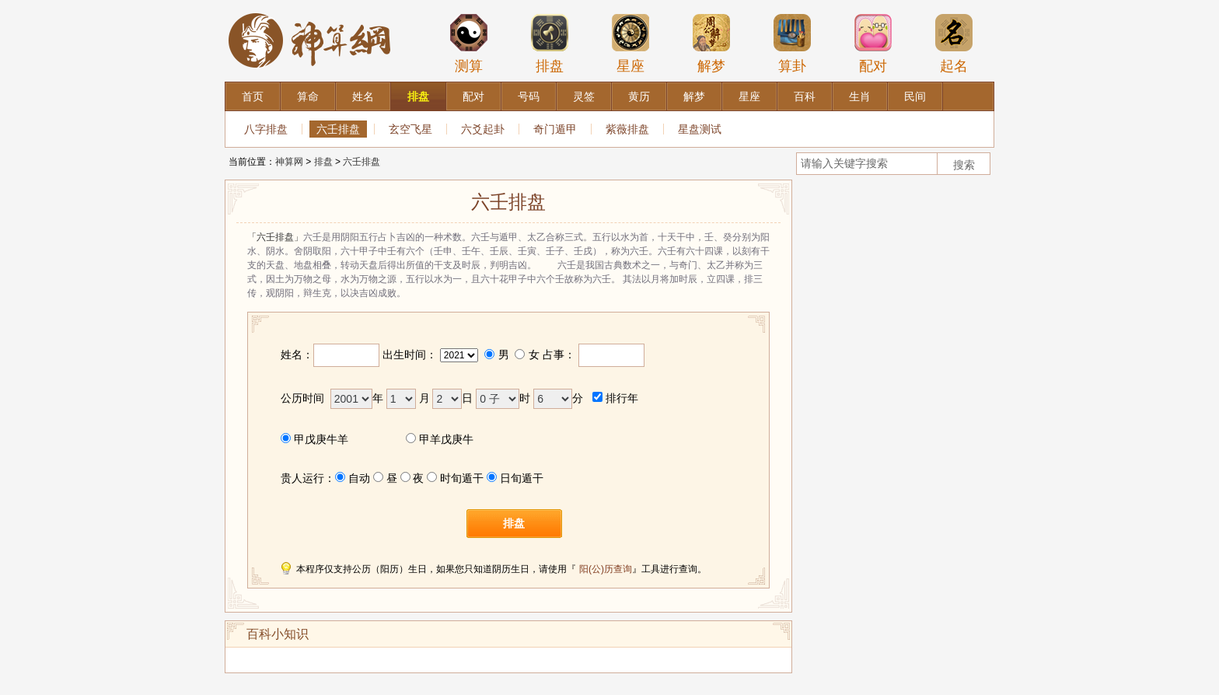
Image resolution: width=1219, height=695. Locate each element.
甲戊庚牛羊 (321, 439)
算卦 (792, 43)
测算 (468, 43)
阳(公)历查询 (605, 569)
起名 (953, 43)
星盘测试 (699, 129)
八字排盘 (266, 129)
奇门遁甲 (555, 129)
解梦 (711, 43)
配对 (873, 43)
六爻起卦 (483, 129)
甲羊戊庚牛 (446, 439)
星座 (630, 43)
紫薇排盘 (627, 129)
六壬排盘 (338, 129)
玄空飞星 (410, 129)
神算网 (289, 161)
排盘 (549, 43)
